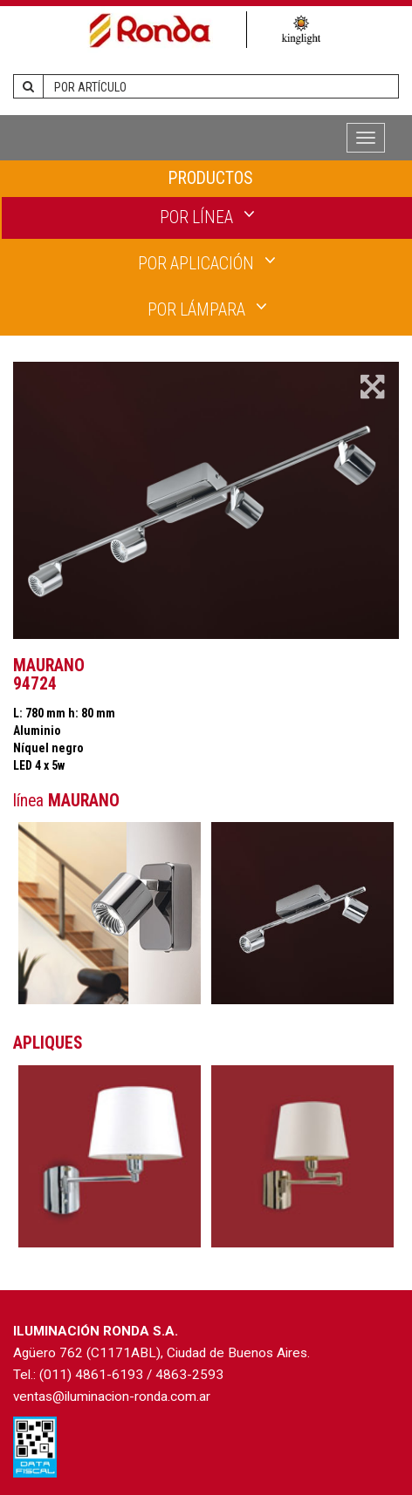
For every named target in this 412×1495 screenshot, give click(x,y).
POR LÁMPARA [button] (207, 308)
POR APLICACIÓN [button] (207, 262)
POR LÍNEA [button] (207, 216)
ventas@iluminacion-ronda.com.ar (111, 1396)
